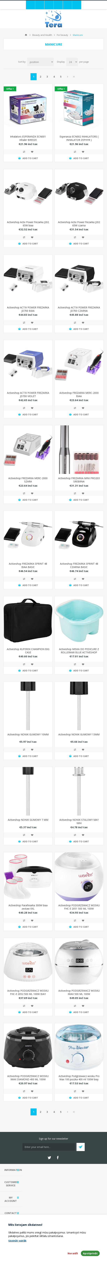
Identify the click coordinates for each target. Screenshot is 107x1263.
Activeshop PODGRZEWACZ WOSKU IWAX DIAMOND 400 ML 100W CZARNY (28, 1079)
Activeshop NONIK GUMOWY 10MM (28, 734)
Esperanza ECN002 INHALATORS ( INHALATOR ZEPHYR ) (79, 138)
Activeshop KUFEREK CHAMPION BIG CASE (28, 650)
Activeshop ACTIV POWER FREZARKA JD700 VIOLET (28, 394)
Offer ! (10, 88)
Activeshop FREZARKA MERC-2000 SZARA (28, 480)
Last (74, 76)
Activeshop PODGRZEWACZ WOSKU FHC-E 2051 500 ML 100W (79, 907)
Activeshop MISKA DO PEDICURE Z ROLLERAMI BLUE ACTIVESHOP (79, 650)
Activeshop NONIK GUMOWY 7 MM (28, 819)
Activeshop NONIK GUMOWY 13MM (79, 734)
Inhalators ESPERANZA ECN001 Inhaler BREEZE (28, 138)
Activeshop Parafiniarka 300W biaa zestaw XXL (28, 907)
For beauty (62, 35)
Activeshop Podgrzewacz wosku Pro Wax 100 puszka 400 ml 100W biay (79, 1077)
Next (67, 76)
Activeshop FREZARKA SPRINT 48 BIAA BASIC (28, 565)
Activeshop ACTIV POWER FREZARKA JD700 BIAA (28, 309)
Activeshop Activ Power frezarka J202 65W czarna (79, 223)
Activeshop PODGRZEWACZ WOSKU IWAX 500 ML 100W (79, 992)
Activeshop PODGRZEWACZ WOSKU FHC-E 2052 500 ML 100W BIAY (28, 992)
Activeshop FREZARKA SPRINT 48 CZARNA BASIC (79, 565)
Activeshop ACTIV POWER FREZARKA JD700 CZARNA (79, 309)
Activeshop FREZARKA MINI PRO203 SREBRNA (79, 480)
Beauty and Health (42, 35)
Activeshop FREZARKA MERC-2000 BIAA (79, 394)
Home (26, 35)
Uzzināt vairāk (17, 1240)
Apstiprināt (90, 1253)
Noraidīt (73, 1253)
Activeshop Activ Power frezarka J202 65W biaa (28, 223)
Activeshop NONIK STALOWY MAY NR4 (79, 821)
